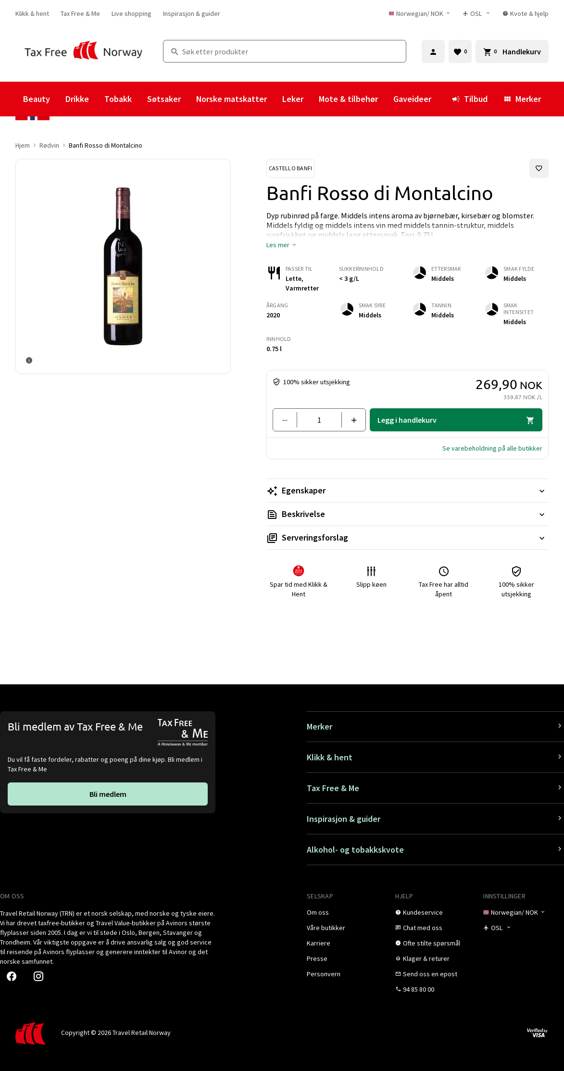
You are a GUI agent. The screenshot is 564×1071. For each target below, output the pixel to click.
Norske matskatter (231, 98)
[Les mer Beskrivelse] (407, 514)
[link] (32, 13)
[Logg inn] (433, 51)
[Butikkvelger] (477, 13)
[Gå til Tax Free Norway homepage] (83, 51)
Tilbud (469, 98)
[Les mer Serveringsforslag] (407, 537)
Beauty (36, 98)
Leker (292, 98)
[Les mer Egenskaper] (407, 490)
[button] (281, 245)
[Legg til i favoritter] (539, 168)
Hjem (22, 145)
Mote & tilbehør (348, 98)
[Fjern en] (288, 420)
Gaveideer (412, 98)
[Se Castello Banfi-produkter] (290, 168)
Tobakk (118, 98)
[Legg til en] (349, 420)
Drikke (77, 98)
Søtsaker (164, 98)
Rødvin (49, 145)
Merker (522, 98)
